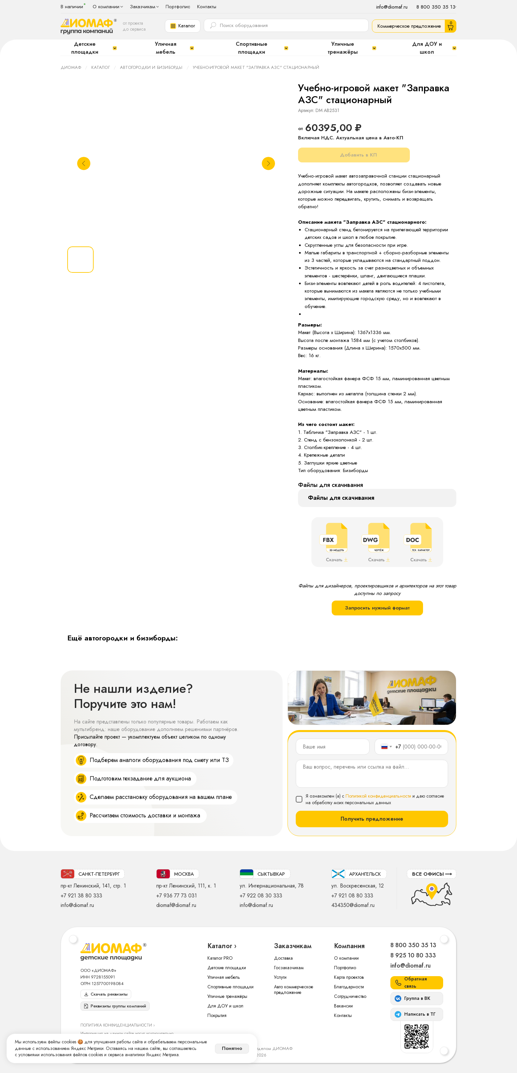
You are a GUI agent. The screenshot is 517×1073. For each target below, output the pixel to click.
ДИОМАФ (71, 67)
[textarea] (372, 774)
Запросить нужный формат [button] (377, 607)
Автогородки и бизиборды (151, 67)
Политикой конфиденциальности (378, 796)
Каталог (100, 67)
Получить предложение (372, 819)
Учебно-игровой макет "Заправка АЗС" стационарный (256, 67)
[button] (182, 26)
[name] (333, 747)
